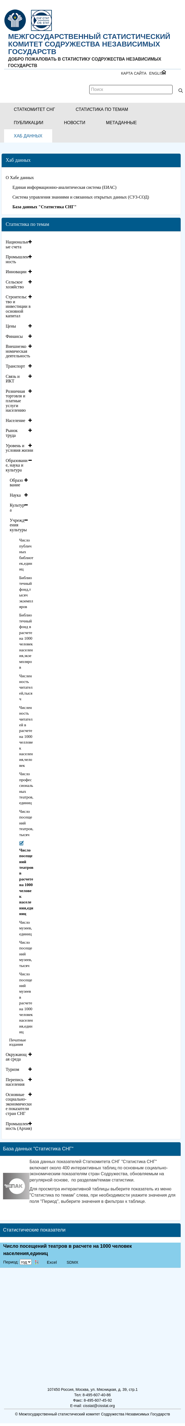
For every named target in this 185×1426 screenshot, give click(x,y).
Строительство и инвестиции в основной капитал (18, 306)
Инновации (16, 271)
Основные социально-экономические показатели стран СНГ (19, 1104)
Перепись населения (15, 1082)
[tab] (19, 244)
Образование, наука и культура (17, 465)
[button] (34, 109)
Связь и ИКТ (13, 379)
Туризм (12, 1069)
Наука (15, 495)
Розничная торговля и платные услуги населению (16, 400)
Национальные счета (17, 244)
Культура (17, 507)
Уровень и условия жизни (19, 448)
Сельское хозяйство (15, 284)
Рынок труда (12, 433)
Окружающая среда (16, 1057)
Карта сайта (133, 73)
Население (15, 420)
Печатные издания (17, 1042)
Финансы (14, 336)
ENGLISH (157, 73)
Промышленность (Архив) (19, 1126)
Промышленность (17, 259)
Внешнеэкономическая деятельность (18, 351)
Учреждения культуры (18, 525)
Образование (16, 482)
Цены (11, 326)
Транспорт (15, 366)
